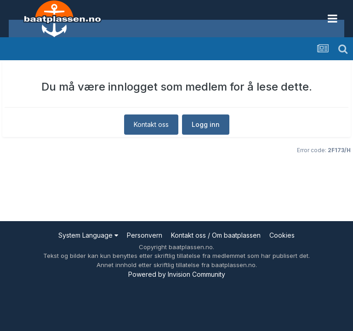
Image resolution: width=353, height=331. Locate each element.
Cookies (282, 235)
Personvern (144, 235)
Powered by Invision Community (176, 274)
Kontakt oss (151, 124)
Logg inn (206, 124)
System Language (88, 235)
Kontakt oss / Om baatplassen (216, 235)
